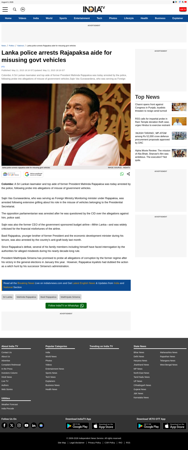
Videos (22, 18)
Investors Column (9, 373)
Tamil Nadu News (142, 377)
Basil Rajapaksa (48, 297)
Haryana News (140, 360)
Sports (63, 18)
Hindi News (6, 377)
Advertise (5, 360)
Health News (51, 389)
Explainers (50, 381)
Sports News (51, 373)
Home (8, 18)
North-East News (141, 373)
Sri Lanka (7, 297)
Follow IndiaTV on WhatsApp (66, 305)
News (3, 46)
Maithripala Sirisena (70, 297)
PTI (3, 67)
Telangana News (167, 360)
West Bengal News (168, 365)
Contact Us (6, 352)
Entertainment (82, 18)
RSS (128, 443)
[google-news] (41, 425)
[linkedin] (34, 425)
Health (144, 18)
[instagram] (19, 425)
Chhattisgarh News (142, 385)
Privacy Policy (94, 443)
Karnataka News (141, 397)
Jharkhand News (141, 365)
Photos (113, 18)
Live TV (4, 381)
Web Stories (7, 389)
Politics (11, 46)
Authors (5, 385)
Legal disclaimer (77, 443)
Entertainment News (55, 369)
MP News (138, 369)
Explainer (177, 18)
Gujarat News (140, 389)
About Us (5, 356)
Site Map (62, 443)
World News (51, 356)
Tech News (51, 377)
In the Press (6, 369)
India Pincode (7, 408)
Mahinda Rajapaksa (26, 297)
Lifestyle (129, 18)
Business (160, 18)
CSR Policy (110, 443)
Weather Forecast (9, 404)
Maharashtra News (168, 352)
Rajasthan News (167, 356)
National (20, 46)
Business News (53, 385)
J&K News (138, 393)
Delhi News (139, 356)
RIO (120, 443)
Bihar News (139, 352)
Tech (99, 18)
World (49, 18)
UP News (138, 381)
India (36, 18)
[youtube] (26, 425)
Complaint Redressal (11, 365)
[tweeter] (12, 425)
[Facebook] (4, 425)
